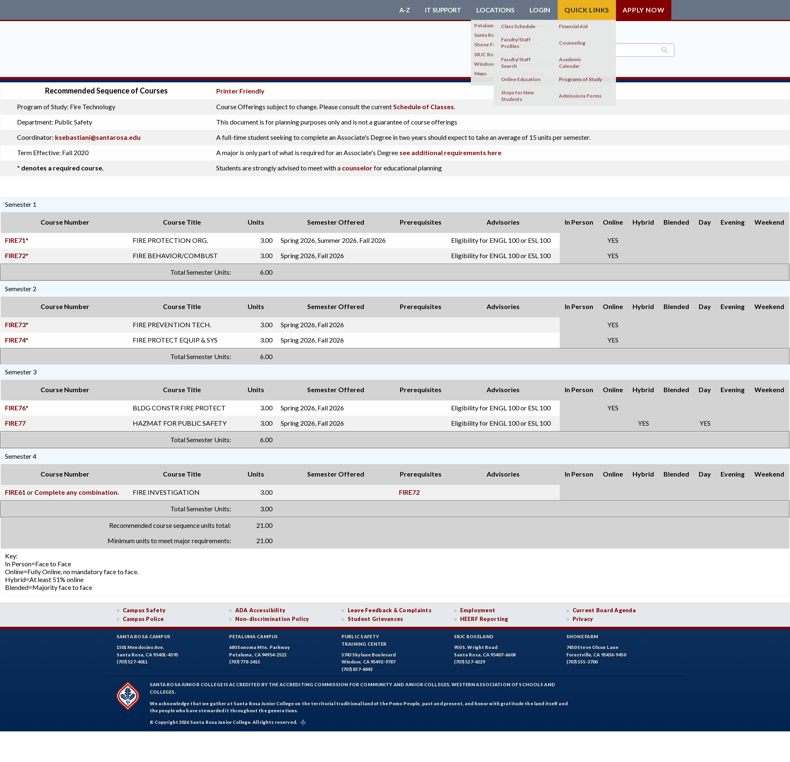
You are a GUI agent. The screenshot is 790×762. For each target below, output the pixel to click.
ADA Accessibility (260, 607)
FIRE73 (15, 321)
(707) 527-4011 (132, 658)
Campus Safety (144, 607)
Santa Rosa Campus (144, 633)
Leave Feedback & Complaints (390, 607)
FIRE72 (15, 252)
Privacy (583, 615)
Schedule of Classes (423, 104)
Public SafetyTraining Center (364, 637)
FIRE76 (15, 404)
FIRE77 (15, 420)
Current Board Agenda (604, 607)
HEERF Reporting (484, 615)
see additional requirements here (450, 149)
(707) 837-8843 (357, 666)
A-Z (402, 10)
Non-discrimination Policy (272, 615)
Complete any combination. (76, 489)
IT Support (441, 10)
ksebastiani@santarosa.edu (98, 134)
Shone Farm (582, 633)
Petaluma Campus (253, 633)
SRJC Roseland (474, 633)
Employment (478, 607)
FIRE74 (15, 336)
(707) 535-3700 (582, 658)
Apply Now (643, 10)
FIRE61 (15, 489)
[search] (629, 50)
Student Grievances (375, 615)
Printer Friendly (240, 88)
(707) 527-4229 (469, 658)
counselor (357, 165)
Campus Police (143, 615)
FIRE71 (15, 237)
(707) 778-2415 (244, 658)
